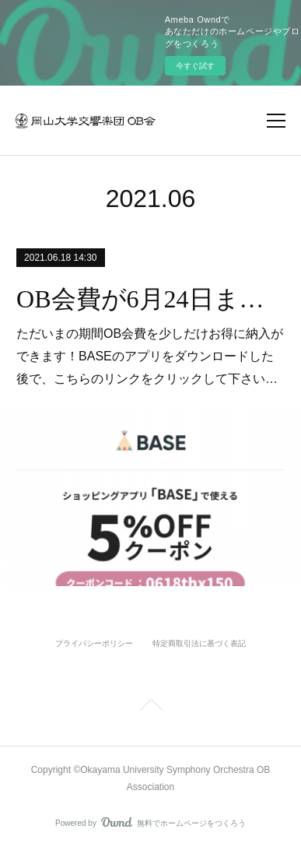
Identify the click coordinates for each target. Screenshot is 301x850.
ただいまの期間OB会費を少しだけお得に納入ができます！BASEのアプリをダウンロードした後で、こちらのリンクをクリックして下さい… (149, 356)
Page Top (150, 707)
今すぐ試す (195, 65)
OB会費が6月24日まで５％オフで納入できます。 (150, 299)
